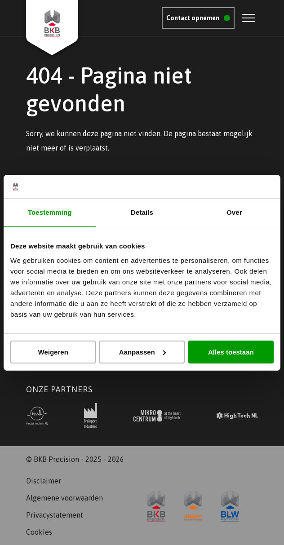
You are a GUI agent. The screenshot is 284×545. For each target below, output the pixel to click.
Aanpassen (142, 352)
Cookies (39, 532)
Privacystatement (54, 515)
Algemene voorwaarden (64, 498)
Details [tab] (142, 212)
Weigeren (53, 352)
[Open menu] (248, 18)
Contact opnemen (192, 18)
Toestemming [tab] (50, 212)
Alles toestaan (231, 352)
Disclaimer (43, 481)
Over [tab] (234, 212)
